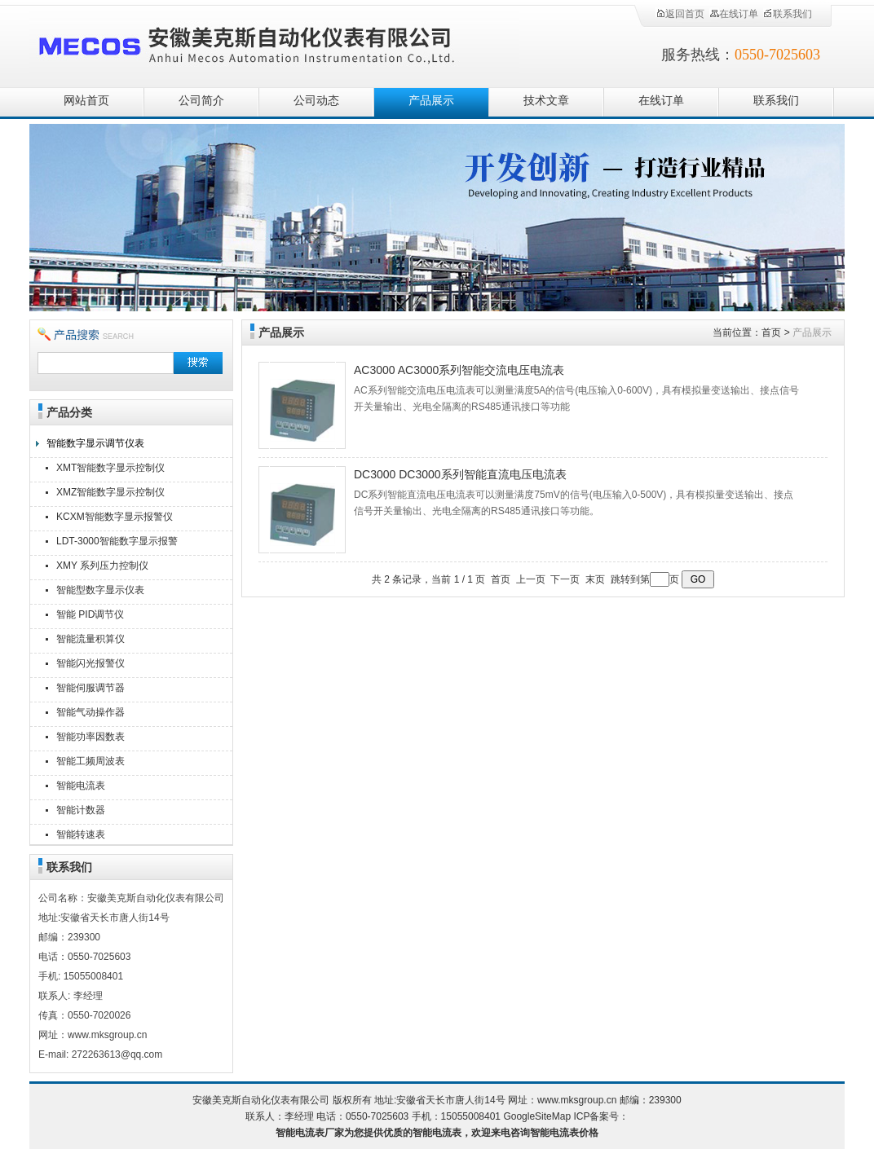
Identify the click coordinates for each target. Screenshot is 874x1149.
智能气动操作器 (90, 712)
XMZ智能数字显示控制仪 (110, 492)
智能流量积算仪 (90, 639)
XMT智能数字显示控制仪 (110, 467)
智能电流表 (80, 785)
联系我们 (787, 14)
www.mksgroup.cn (576, 1100)
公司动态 (316, 101)
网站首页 (86, 101)
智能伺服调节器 (90, 687)
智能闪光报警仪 (90, 663)
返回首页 (680, 14)
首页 (771, 332)
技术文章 (546, 101)
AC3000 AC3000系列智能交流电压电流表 (459, 369)
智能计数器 (80, 810)
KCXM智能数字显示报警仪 (114, 516)
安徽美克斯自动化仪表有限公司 (274, 42)
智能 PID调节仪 (90, 614)
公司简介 (201, 101)
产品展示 (431, 101)
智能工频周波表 (90, 761)
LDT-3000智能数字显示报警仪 (117, 543)
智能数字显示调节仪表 (95, 443)
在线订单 (733, 14)
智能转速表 (80, 834)
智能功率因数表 (90, 736)
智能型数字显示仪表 (100, 590)
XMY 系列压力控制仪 (102, 565)
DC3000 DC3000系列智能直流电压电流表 (460, 474)
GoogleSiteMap (537, 1116)
